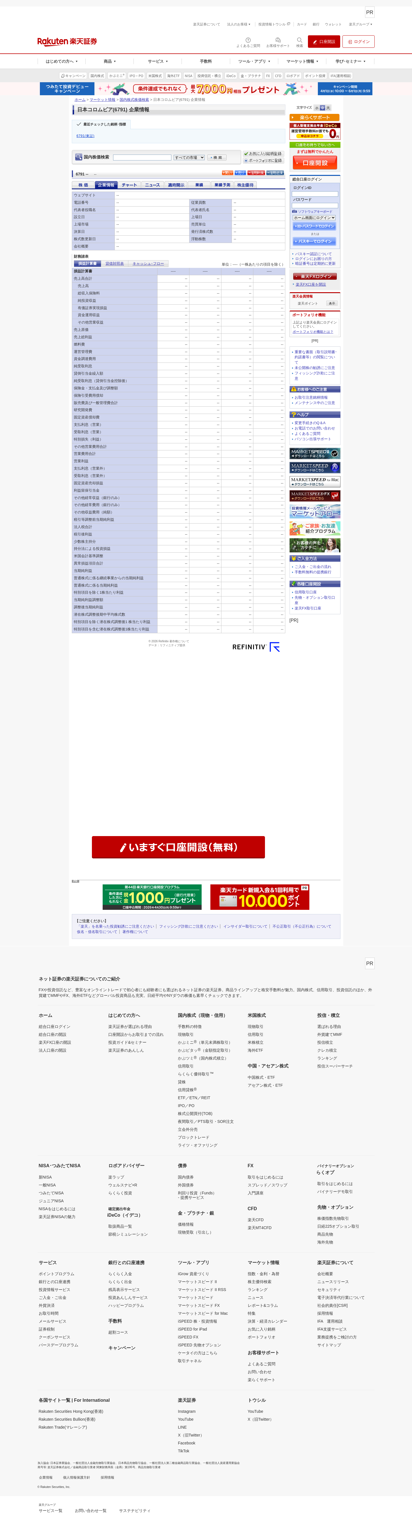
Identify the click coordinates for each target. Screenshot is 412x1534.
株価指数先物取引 (333, 1218)
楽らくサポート (261, 1379)
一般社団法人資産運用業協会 (221, 1462)
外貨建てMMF (329, 1034)
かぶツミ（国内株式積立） (203, 1057)
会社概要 (325, 1274)
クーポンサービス (54, 1337)
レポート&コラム (263, 1305)
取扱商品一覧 (120, 1226)
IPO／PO (186, 1105)
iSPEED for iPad (192, 1329)
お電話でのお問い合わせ (315, 428)
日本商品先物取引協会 (132, 1462)
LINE (182, 1427)
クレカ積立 (327, 1050)
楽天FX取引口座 (308, 608)
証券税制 (47, 1329)
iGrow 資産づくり (193, 1274)
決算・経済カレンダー (267, 1321)
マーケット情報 (102, 99)
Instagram (186, 1411)
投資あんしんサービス (128, 1297)
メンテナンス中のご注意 (315, 403)
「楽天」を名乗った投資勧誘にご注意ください (115, 926)
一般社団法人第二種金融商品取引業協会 (174, 1462)
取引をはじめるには (265, 1177)
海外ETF (255, 1050)
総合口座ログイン (54, 1026)
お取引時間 (49, 1313)
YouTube (185, 1419)
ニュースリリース (333, 1281)
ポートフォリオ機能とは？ (313, 332)
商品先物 (325, 1234)
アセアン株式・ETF (265, 1085)
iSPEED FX (188, 1337)
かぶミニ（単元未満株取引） (205, 1042)
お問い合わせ (259, 1372)
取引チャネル (190, 1361)
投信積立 (325, 1042)
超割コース (118, 1332)
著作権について (135, 932)
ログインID (302, 188)
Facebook (186, 1443)
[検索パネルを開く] (300, 42)
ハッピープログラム (126, 1305)
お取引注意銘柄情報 (311, 397)
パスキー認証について (313, 254)
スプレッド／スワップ (267, 1185)
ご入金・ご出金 (52, 1297)
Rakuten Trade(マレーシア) (63, 1427)
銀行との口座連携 (54, 1281)
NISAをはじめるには (57, 1209)
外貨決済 (47, 1305)
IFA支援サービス (332, 1329)
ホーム (80, 99)
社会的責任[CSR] (332, 1305)
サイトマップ (329, 1345)
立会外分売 (188, 1129)
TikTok (183, 1451)
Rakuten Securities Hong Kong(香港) (71, 1411)
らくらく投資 (120, 1193)
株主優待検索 (259, 1281)
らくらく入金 (120, 1274)
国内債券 (186, 1177)
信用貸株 (187, 1089)
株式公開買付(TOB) (195, 1113)
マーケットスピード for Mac (203, 1313)
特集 (252, 1313)
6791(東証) (86, 136)
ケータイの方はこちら (197, 1353)
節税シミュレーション (128, 1234)
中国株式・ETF (261, 1077)
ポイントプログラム (56, 1274)
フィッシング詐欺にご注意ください (188, 926)
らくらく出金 (120, 1281)
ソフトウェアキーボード (315, 212)
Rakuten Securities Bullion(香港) (67, 1419)
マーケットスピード (195, 1297)
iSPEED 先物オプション (199, 1345)
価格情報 (186, 1224)
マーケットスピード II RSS (202, 1289)
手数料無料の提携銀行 (313, 572)
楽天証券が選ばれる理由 (130, 1026)
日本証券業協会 (60, 1462)
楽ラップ (116, 1177)
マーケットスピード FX (199, 1305)
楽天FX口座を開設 (311, 284)
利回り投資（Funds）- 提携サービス (197, 1195)
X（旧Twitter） (191, 1435)
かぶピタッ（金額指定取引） (205, 1050)
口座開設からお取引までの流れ (136, 1034)
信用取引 (186, 1066)
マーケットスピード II (197, 1281)
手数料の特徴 (190, 1026)
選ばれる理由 (329, 1026)
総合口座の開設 (52, 1034)
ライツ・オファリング (197, 1145)
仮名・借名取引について (97, 932)
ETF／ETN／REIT (194, 1097)
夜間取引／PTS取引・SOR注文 (206, 1121)
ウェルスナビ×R (122, 1185)
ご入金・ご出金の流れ (313, 567)
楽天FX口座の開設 (55, 1042)
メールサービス (52, 1321)
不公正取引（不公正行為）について (302, 926)
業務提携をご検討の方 (337, 1337)
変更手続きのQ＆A (310, 423)
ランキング (327, 1058)
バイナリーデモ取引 (335, 1191)
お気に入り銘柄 (261, 1329)
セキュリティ (329, 1289)
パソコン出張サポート (313, 439)
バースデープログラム (58, 1345)
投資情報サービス (54, 1289)
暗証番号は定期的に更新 (315, 263)
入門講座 (256, 1193)
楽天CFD (256, 1220)
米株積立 (256, 1042)
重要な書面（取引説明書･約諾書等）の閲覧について (316, 357)
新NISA (45, 1177)
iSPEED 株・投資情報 (197, 1321)
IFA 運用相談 (330, 1321)
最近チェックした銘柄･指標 (104, 124)
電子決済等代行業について (341, 1297)
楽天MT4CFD (260, 1227)
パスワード (302, 200)
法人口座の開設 (52, 1050)
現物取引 (186, 1034)
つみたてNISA (51, 1193)
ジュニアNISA (51, 1201)
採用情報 (325, 1313)
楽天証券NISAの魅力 (57, 1216)
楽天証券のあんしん (126, 1050)
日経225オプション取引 (338, 1226)
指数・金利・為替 (263, 1274)
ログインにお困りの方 (313, 259)
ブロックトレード (194, 1137)
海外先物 (325, 1242)
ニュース (256, 1297)
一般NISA (47, 1185)
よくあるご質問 (307, 433)
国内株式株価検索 (134, 99)
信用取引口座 (306, 592)
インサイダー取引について (245, 926)
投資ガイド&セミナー (127, 1042)
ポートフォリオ (261, 1337)
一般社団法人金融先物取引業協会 (94, 1462)
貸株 (182, 1082)
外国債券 (186, 1185)
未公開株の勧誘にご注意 (315, 368)
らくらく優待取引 (195, 1073)
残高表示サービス (124, 1289)
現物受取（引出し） (195, 1232)
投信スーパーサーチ (335, 1066)
